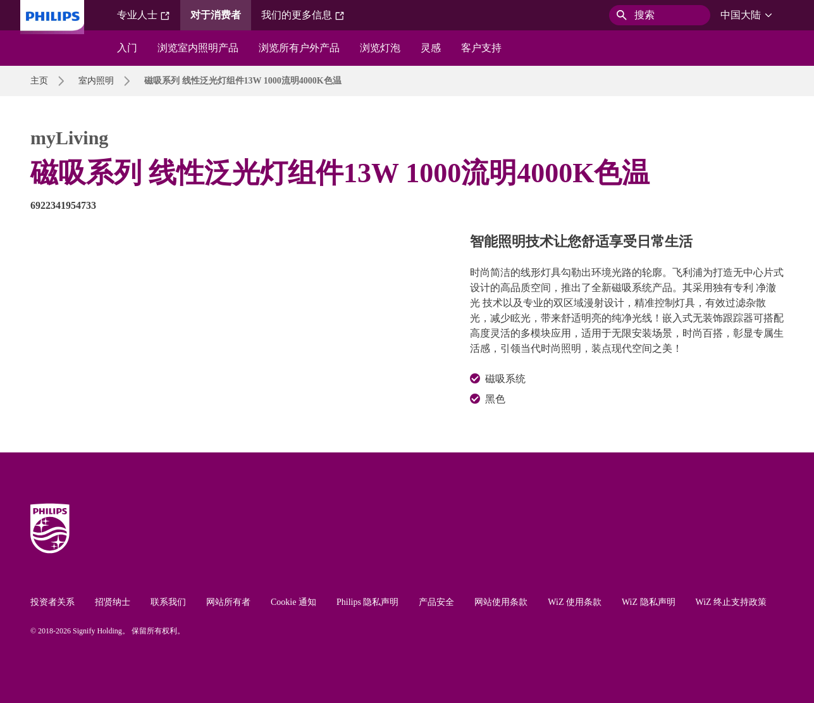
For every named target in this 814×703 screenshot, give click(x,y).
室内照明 (96, 80)
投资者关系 (52, 602)
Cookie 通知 (293, 602)
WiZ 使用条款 (574, 602)
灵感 (431, 47)
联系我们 (168, 602)
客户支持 (481, 47)
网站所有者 (228, 602)
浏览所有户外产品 (299, 47)
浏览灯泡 (380, 47)
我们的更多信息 (303, 15)
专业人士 (143, 15)
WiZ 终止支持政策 (731, 602)
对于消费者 (215, 14)
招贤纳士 (112, 602)
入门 (127, 47)
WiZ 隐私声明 (648, 602)
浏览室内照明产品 (197, 47)
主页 (39, 80)
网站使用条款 (500, 602)
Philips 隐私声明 (367, 602)
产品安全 (436, 602)
